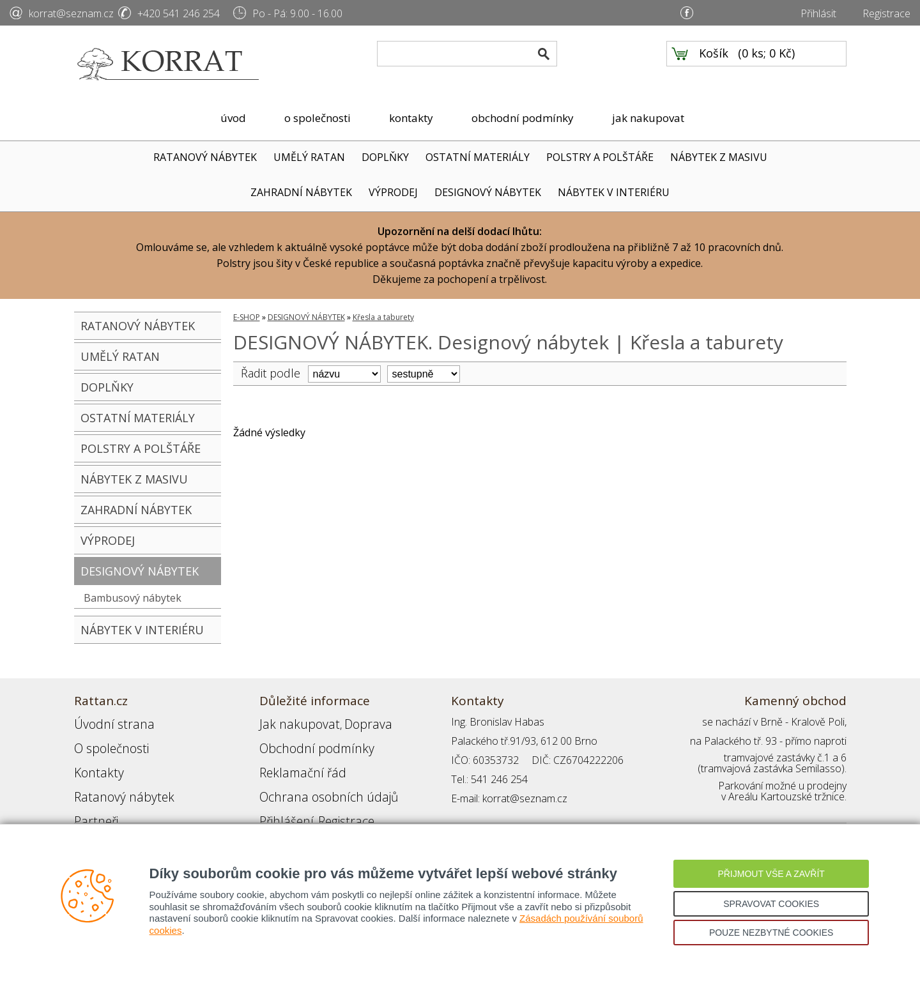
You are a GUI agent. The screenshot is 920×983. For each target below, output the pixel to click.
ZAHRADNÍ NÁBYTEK (301, 192)
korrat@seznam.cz (71, 13)
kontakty (411, 117)
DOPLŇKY (385, 157)
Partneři (92, 798)
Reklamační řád (293, 760)
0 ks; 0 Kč (767, 64)
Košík (713, 64)
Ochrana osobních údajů (315, 779)
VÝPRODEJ (393, 192)
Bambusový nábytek (132, 598)
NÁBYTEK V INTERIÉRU (614, 192)
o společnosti (317, 117)
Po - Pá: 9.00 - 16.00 (297, 13)
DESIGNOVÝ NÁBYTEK (487, 192)
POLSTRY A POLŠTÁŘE (600, 157)
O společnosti (105, 741)
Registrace (886, 13)
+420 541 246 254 (178, 13)
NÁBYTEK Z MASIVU (718, 157)
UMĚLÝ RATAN (309, 157)
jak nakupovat (648, 117)
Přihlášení (281, 798)
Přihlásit (818, 13)
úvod (233, 117)
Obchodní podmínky (304, 741)
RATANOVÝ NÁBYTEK (205, 157)
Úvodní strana (105, 722)
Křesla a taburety (383, 317)
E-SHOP (246, 317)
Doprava (346, 722)
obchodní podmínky (522, 117)
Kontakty (94, 760)
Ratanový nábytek (114, 779)
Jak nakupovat (290, 722)
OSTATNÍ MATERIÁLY (477, 157)
